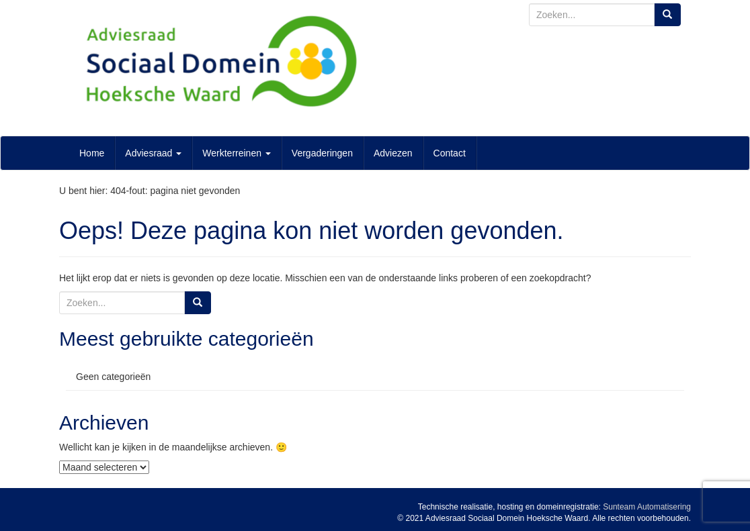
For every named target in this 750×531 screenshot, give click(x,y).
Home (91, 153)
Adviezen (393, 153)
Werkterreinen (236, 153)
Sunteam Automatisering (647, 507)
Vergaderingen (322, 153)
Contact (449, 153)
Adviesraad (153, 153)
